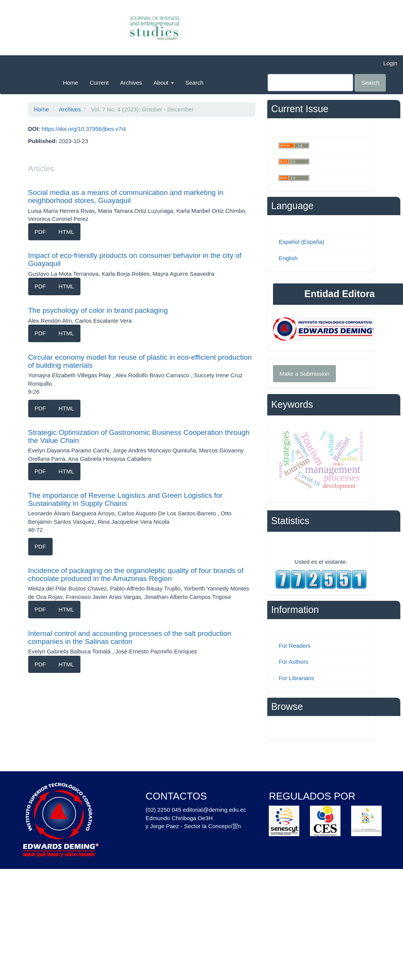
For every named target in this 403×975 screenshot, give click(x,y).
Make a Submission (304, 373)
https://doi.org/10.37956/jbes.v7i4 (84, 128)
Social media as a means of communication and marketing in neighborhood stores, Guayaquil (125, 196)
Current (99, 82)
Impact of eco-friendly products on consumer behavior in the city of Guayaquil (135, 259)
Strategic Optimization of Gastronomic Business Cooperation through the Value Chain (139, 436)
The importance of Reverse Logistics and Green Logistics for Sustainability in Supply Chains (125, 499)
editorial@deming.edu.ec (214, 809)
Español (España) (301, 241)
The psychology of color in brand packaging (98, 310)
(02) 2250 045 (163, 809)
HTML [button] (66, 231)
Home (70, 82)
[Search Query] (310, 82)
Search (194, 82)
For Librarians (296, 678)
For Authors (293, 661)
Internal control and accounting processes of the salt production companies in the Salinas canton (129, 637)
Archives (131, 82)
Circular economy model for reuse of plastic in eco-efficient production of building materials (140, 361)
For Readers (294, 645)
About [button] (164, 82)
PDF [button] (40, 231)
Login (390, 63)
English (288, 258)
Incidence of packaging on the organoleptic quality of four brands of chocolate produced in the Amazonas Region (136, 574)
